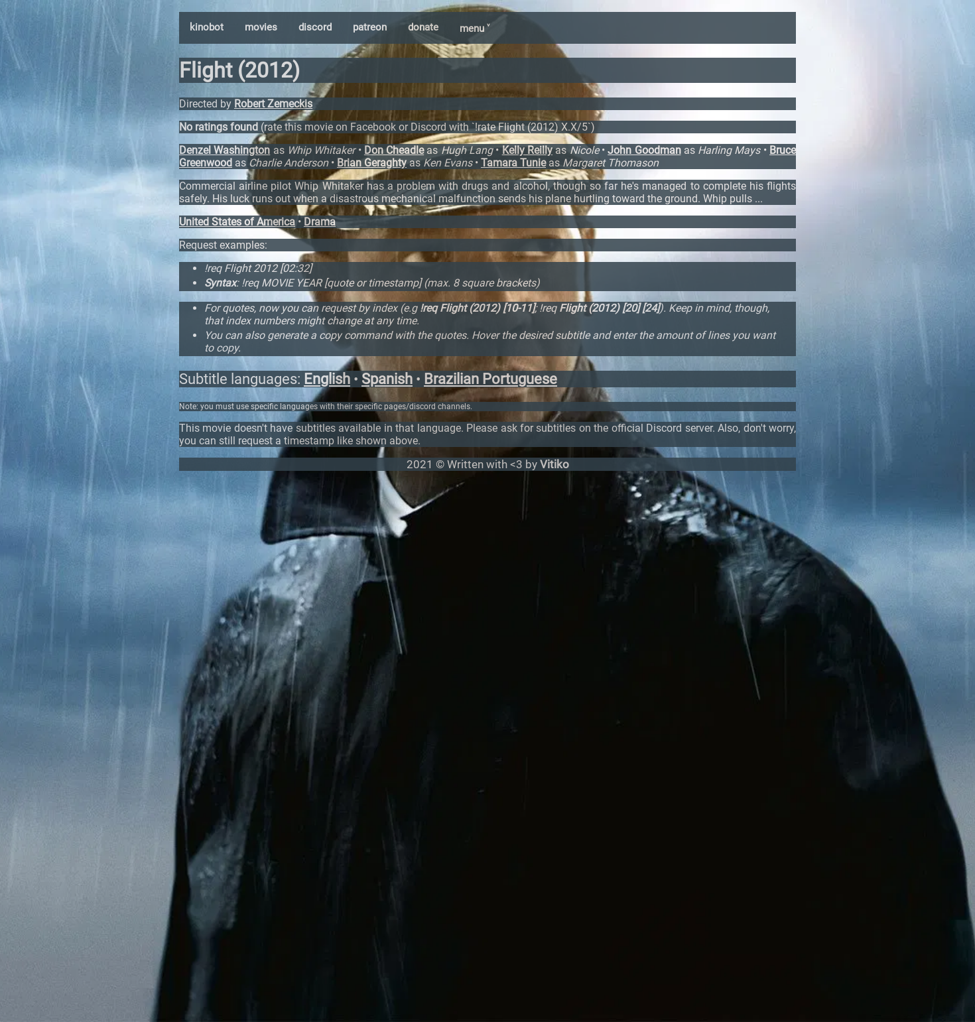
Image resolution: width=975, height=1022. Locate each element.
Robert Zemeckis (273, 103)
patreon (370, 27)
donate (423, 27)
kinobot (207, 27)
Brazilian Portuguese (490, 379)
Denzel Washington (224, 150)
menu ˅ (474, 28)
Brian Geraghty (372, 163)
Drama (320, 222)
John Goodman (644, 150)
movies (261, 27)
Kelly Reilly (527, 150)
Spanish (387, 379)
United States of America (237, 222)
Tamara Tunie (513, 163)
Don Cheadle (394, 150)
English (327, 379)
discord (315, 27)
